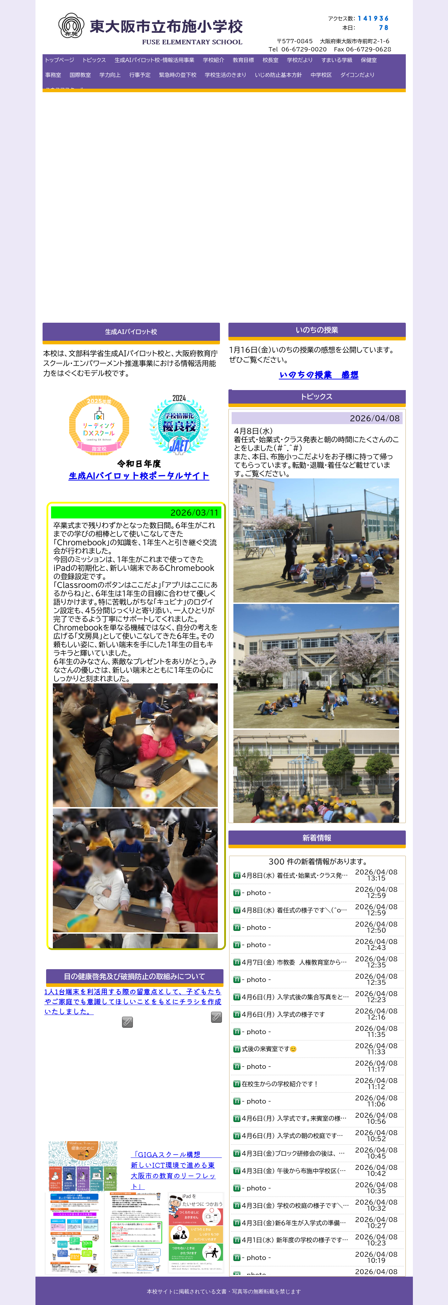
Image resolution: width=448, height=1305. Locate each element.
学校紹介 (213, 60)
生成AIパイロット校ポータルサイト (139, 475)
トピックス (94, 60)
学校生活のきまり (226, 75)
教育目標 (243, 60)
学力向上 (110, 75)
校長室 (270, 60)
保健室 (369, 60)
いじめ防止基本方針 (278, 75)
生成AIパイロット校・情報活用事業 (154, 60)
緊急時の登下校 (178, 75)
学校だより (300, 60)
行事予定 (140, 75)
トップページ (59, 60)
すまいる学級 (337, 60)
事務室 (53, 75)
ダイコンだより (358, 75)
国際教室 (80, 75)
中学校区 (321, 75)
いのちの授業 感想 (319, 374)
